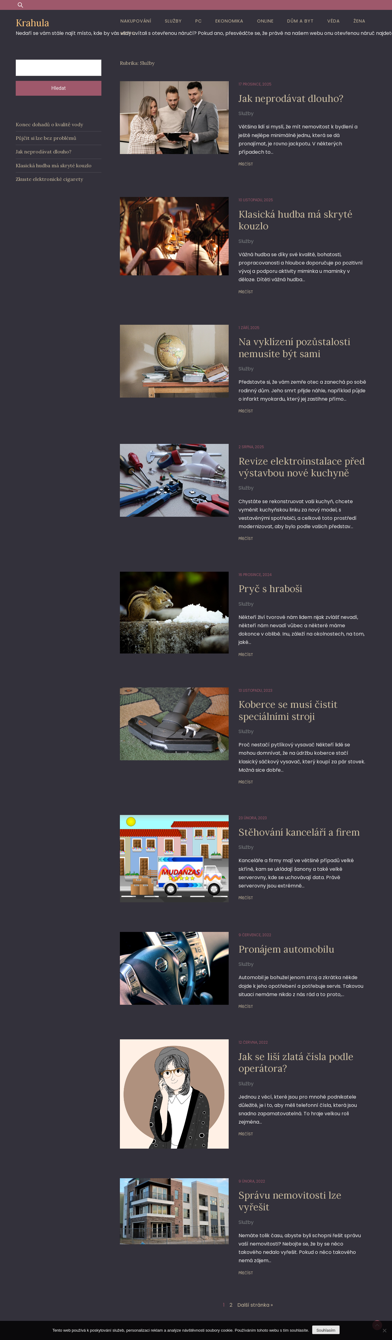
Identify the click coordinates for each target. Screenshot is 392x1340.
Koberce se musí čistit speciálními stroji (284, 694)
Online (265, 21)
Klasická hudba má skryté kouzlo (292, 211)
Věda (333, 21)
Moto (128, 33)
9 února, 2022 (247, 1155)
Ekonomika (229, 21)
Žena (359, 21)
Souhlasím (325, 1330)
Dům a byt (300, 21)
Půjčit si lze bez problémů (46, 138)
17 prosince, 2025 (250, 84)
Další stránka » (255, 1271)
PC (198, 21)
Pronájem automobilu (283, 928)
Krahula (32, 23)
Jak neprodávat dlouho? (287, 98)
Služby (173, 21)
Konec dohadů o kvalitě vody (49, 124)
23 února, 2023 (248, 801)
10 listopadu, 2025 (251, 191)
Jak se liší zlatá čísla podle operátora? (292, 1042)
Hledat (58, 88)
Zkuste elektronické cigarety (49, 179)
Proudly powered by (149, 1309)
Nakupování (135, 21)
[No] (384, 1330)
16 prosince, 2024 (250, 566)
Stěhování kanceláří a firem (295, 815)
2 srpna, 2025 (246, 438)
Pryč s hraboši (266, 580)
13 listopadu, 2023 (251, 674)
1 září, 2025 (244, 319)
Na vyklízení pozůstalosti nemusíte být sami (291, 339)
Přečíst (241, 155)
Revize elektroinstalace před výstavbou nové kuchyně (298, 458)
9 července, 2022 (250, 914)
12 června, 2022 (248, 1022)
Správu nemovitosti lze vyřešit (286, 1176)
